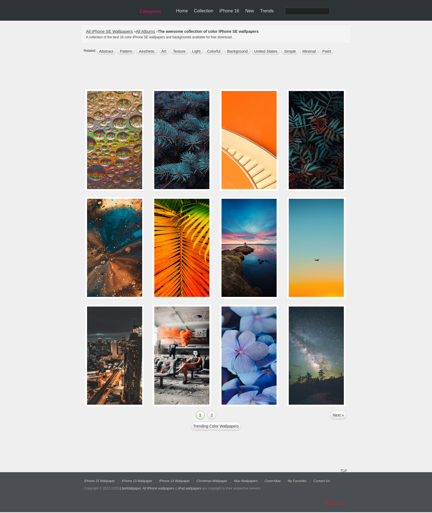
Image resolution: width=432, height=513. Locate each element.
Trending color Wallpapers (216, 426)
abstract (106, 51)
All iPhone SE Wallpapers (109, 31)
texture (179, 51)
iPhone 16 (229, 11)
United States (265, 51)
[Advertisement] (219, 72)
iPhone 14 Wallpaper (174, 481)
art (163, 51)
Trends (267, 11)
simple (290, 51)
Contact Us (322, 481)
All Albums (145, 31)
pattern (126, 51)
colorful (213, 51)
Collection (203, 11)
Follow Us (334, 503)
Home (182, 11)
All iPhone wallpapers (158, 488)
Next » (338, 415)
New (249, 11)
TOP (343, 470)
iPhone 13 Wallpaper (137, 481)
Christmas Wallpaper (212, 481)
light (196, 51)
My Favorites (297, 481)
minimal (309, 51)
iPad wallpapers (190, 488)
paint (326, 51)
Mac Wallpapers (246, 481)
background (237, 51)
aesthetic (147, 51)
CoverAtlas (272, 481)
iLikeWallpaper (130, 488)
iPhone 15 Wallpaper (99, 481)
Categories (150, 11)
